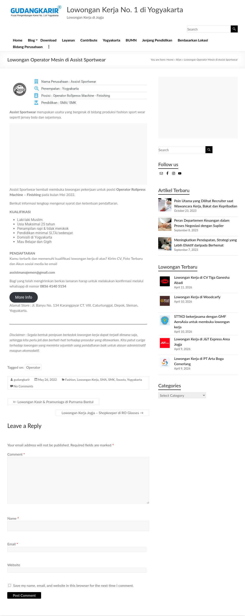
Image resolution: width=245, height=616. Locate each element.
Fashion (70, 380)
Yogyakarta (111, 40)
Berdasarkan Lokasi (193, 40)
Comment (16, 454)
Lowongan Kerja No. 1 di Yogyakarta (129, 9)
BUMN (131, 40)
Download (48, 40)
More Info (23, 297)
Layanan (68, 40)
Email (12, 544)
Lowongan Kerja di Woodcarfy (197, 297)
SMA (103, 380)
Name (13, 518)
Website (13, 565)
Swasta (121, 380)
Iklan (178, 59)
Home (17, 40)
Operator (33, 367)
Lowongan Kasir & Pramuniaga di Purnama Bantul (53, 402)
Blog (31, 40)
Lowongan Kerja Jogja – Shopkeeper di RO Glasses (102, 413)
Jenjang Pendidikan (157, 40)
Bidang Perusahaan (28, 47)
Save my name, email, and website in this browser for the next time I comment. (73, 586)
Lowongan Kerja (87, 380)
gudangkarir (22, 380)
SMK (111, 380)
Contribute (88, 40)
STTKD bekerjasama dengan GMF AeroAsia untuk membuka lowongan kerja (202, 321)
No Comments (23, 386)
